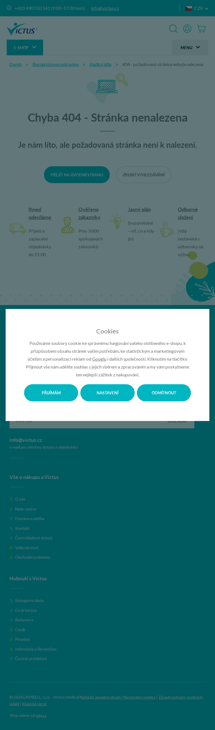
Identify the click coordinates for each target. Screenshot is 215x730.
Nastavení (107, 392)
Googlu (99, 358)
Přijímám (51, 392)
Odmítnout (164, 392)
